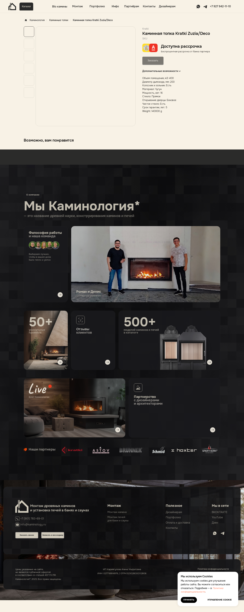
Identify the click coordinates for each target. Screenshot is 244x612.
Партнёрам (131, 6)
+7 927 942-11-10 (220, 6)
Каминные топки (58, 20)
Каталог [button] (26, 6)
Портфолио (97, 6)
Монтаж (77, 6)
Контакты (149, 6)
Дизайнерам (167, 6)
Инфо (115, 6)
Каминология (34, 20)
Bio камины (59, 6)
